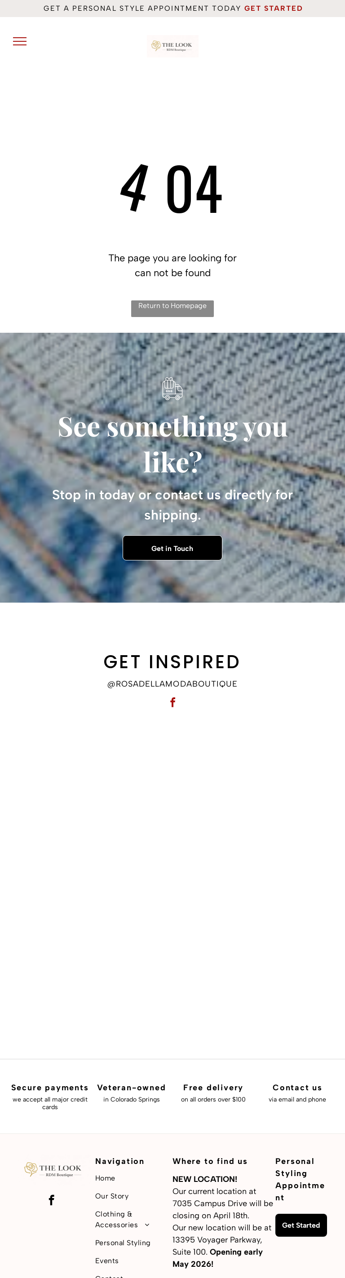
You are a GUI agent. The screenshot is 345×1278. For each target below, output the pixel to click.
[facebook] (172, 704)
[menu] (19, 41)
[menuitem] (133, 1178)
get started (274, 8)
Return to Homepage (172, 305)
